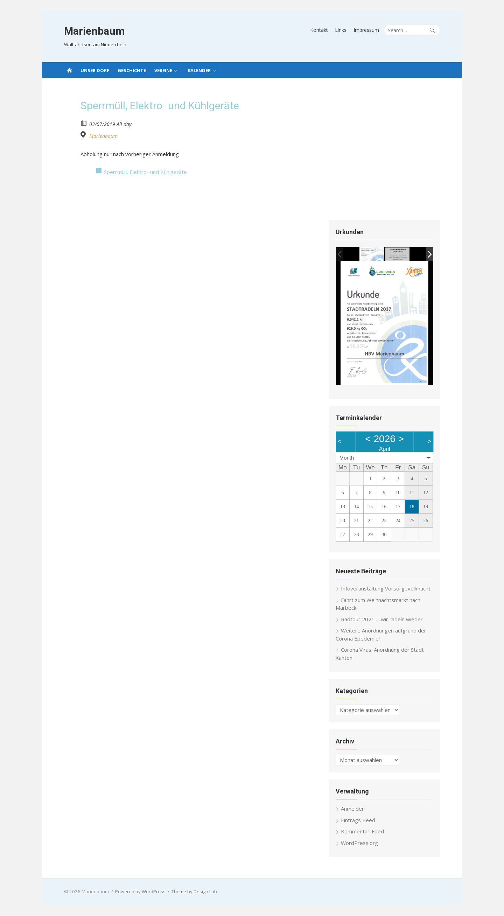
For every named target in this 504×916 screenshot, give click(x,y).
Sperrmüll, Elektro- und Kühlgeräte (145, 171)
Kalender (199, 70)
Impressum (367, 30)
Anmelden (353, 809)
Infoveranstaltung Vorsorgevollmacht (386, 589)
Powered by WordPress (139, 892)
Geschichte (132, 70)
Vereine (163, 70)
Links (342, 30)
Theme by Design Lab (193, 892)
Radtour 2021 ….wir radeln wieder (382, 620)
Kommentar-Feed (362, 832)
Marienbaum (93, 31)
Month (347, 459)
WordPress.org (359, 843)
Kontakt (320, 30)
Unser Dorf (94, 70)
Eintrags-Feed (358, 821)
